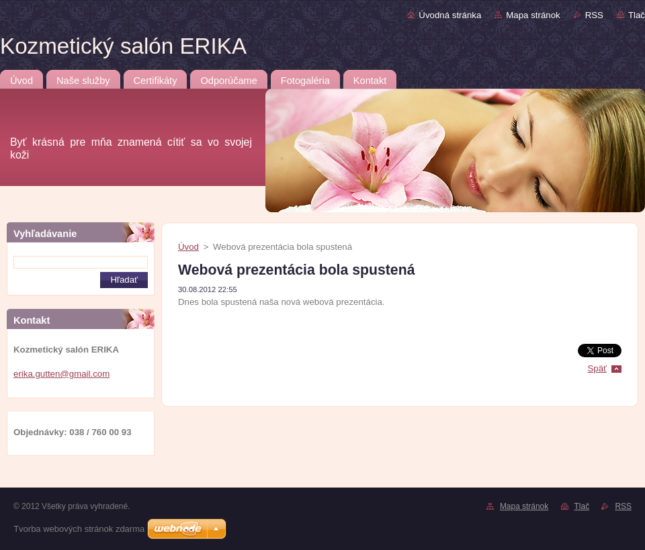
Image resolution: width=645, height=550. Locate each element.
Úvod (188, 247)
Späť (597, 368)
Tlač (636, 15)
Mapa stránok (533, 15)
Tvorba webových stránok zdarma (78, 529)
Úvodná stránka (450, 15)
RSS (594, 15)
